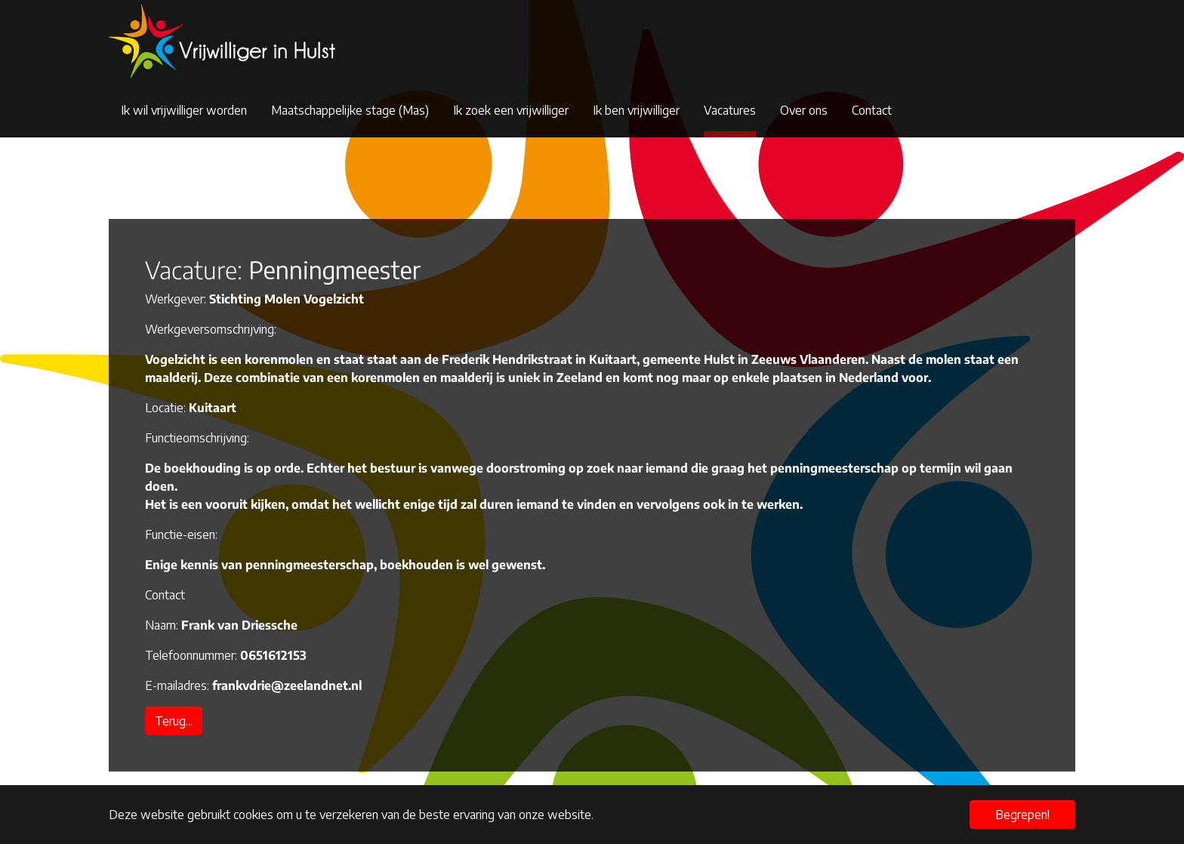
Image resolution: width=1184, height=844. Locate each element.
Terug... (174, 720)
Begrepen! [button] (1022, 814)
